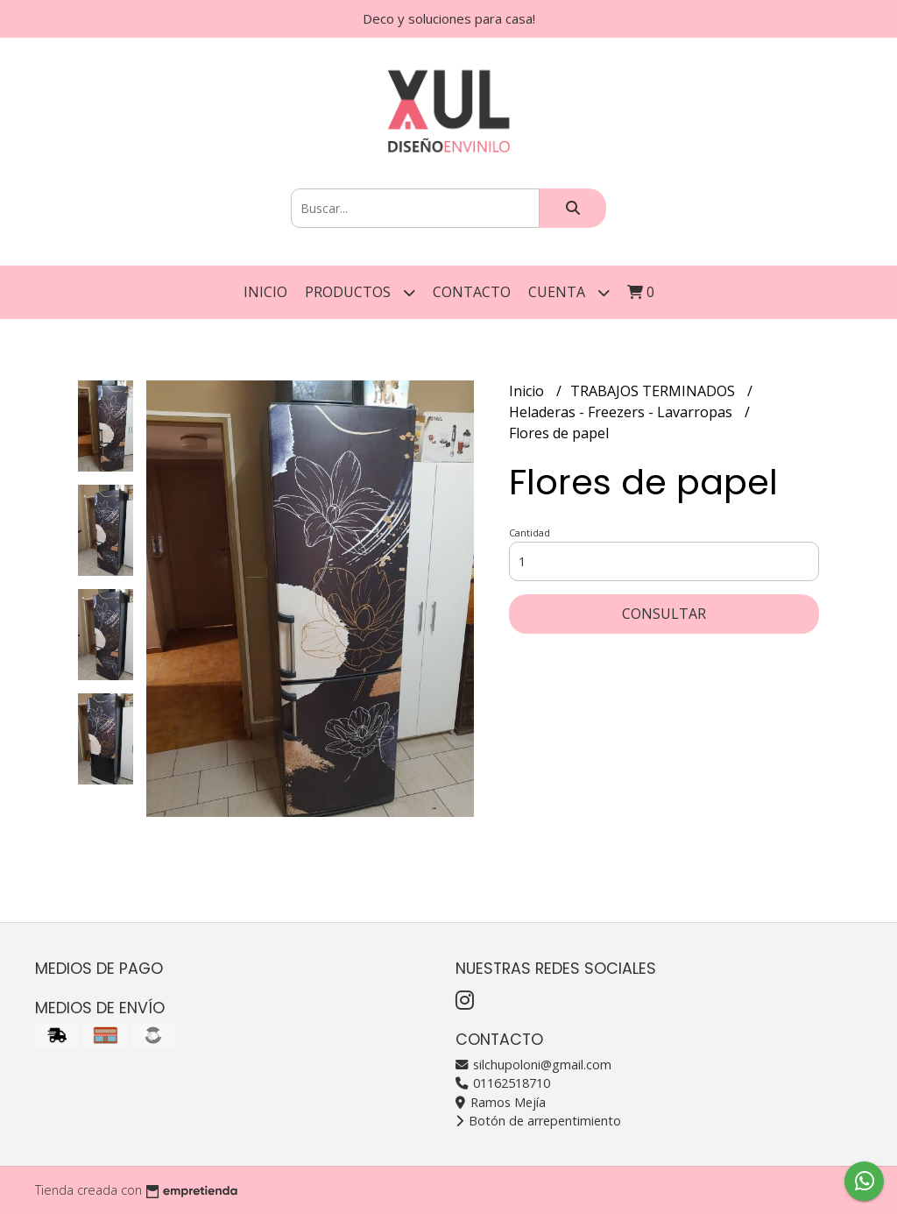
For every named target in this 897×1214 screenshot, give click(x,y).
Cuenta (569, 292)
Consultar (664, 613)
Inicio (265, 292)
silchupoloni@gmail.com (533, 1064)
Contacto (472, 292)
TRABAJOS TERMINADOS (654, 391)
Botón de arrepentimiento (538, 1120)
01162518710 (503, 1083)
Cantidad (529, 532)
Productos (360, 292)
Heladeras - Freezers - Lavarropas (622, 412)
